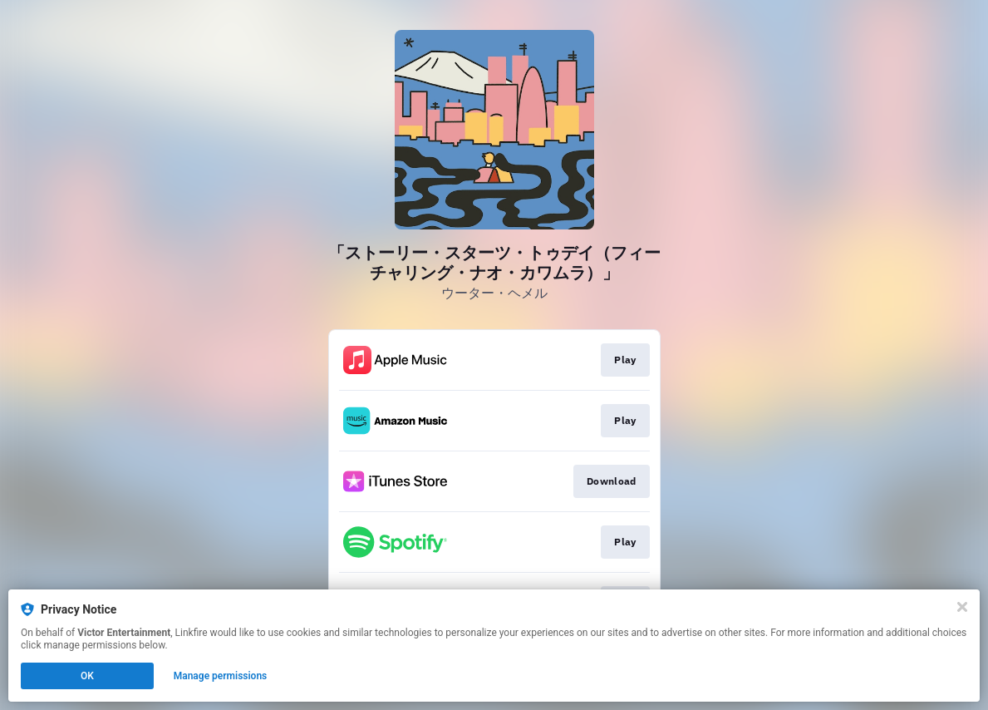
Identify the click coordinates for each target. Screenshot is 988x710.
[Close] (962, 607)
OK (87, 676)
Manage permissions (221, 676)
